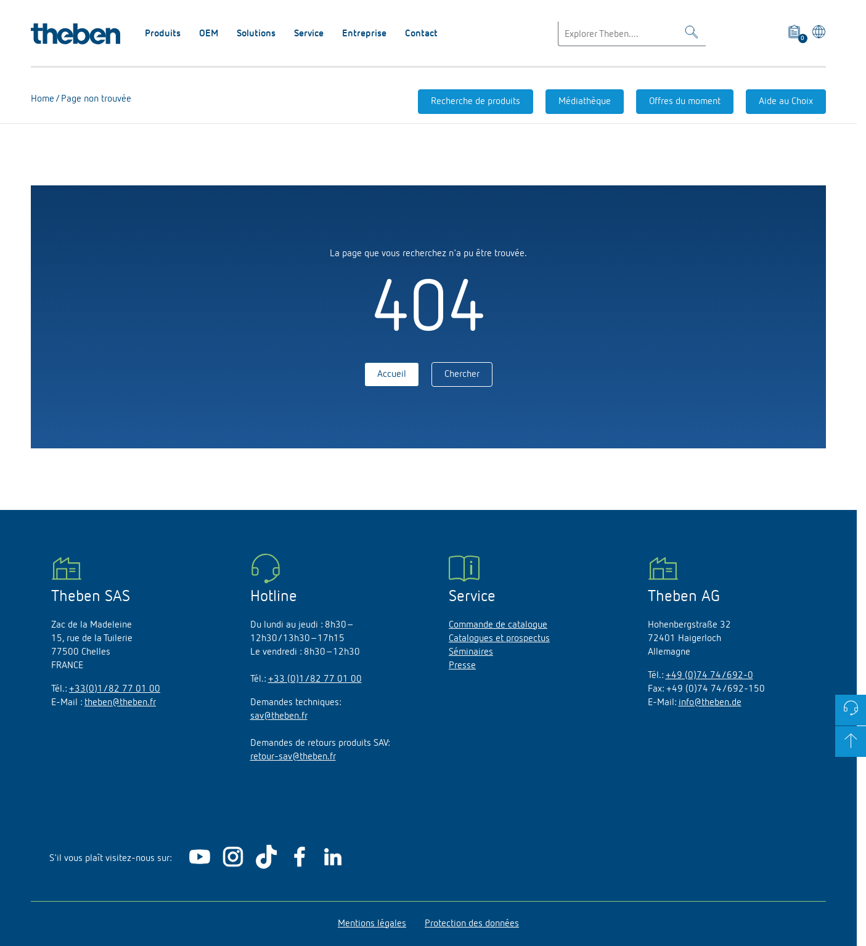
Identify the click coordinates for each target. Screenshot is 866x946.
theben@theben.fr (120, 703)
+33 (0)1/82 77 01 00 (315, 679)
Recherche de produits (475, 102)
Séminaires (471, 652)
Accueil (391, 374)
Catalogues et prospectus (499, 639)
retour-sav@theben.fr (293, 757)
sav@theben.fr (279, 716)
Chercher (462, 374)
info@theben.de (710, 703)
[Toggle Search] (691, 34)
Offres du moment (685, 102)
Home (43, 99)
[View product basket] (794, 34)
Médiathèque (584, 102)
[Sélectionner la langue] (817, 34)
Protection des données (472, 924)
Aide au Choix (786, 102)
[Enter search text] (632, 34)
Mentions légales (372, 924)
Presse (462, 666)
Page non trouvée (95, 99)
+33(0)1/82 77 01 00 (114, 689)
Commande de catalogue (498, 625)
